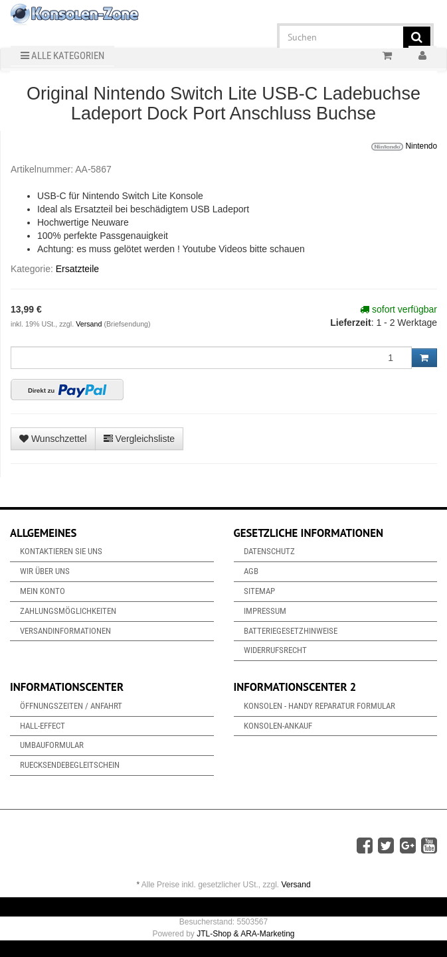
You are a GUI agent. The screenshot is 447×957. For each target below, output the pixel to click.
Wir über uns (45, 571)
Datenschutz (269, 551)
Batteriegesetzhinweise (290, 631)
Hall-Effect (42, 726)
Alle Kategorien (62, 56)
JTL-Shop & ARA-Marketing (245, 933)
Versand (90, 324)
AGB (251, 571)
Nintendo (404, 147)
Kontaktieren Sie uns (61, 551)
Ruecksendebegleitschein (70, 765)
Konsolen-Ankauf (278, 726)
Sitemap (259, 591)
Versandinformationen (65, 631)
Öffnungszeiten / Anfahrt (71, 706)
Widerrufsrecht (275, 650)
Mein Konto (42, 591)
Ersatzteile (77, 268)
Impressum (265, 611)
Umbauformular (52, 745)
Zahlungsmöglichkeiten (68, 611)
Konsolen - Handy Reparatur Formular (319, 706)
